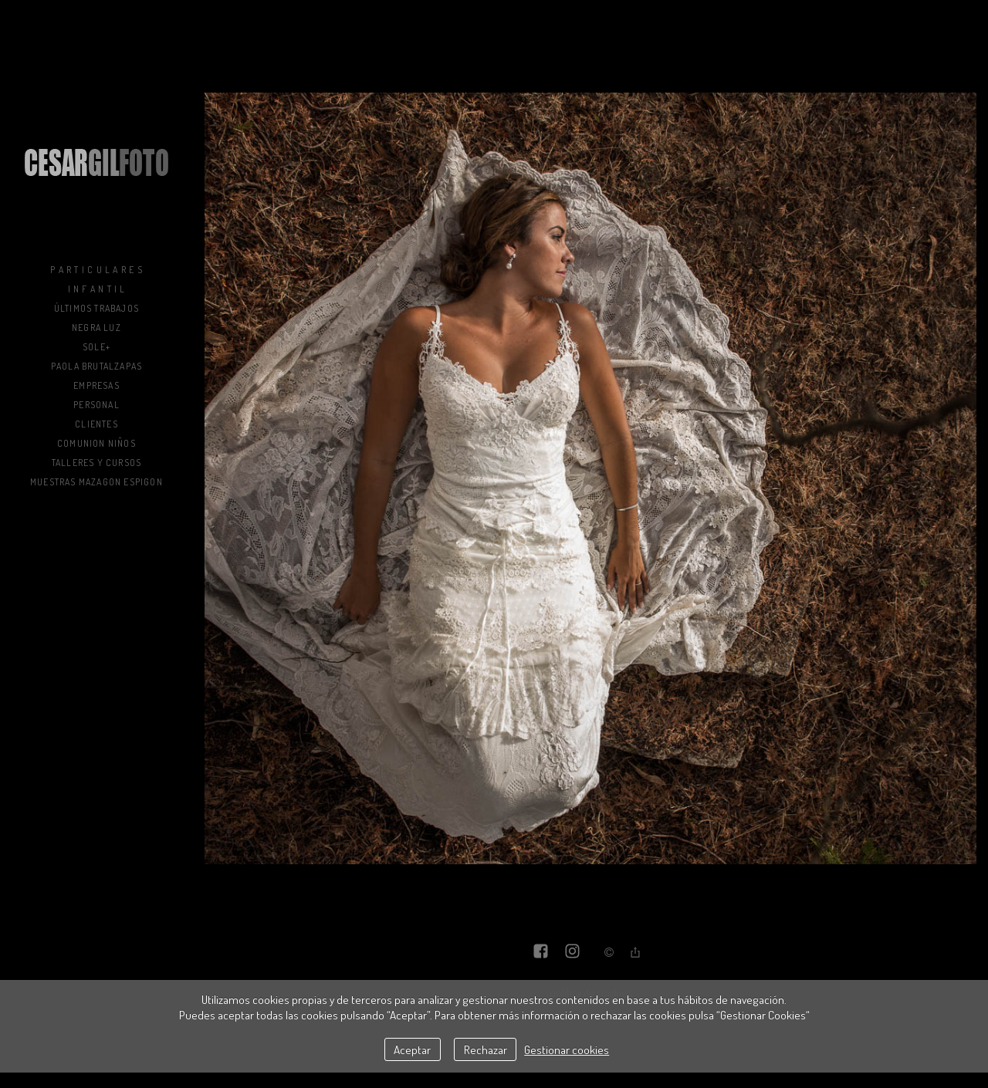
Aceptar (412, 1049)
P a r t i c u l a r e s (96, 269)
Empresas (96, 385)
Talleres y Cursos (96, 462)
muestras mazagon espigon (96, 482)
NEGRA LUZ (96, 327)
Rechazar (485, 1049)
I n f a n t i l (97, 289)
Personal (96, 405)
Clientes (96, 424)
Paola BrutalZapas (96, 366)
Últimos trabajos (96, 308)
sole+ (96, 347)
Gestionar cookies (566, 1049)
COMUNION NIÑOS (96, 443)
